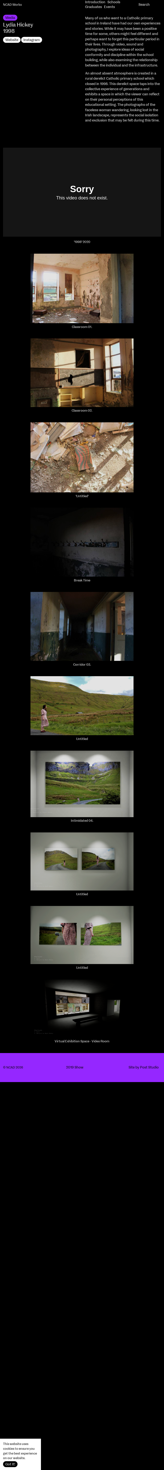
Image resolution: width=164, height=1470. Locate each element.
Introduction (95, 2)
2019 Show (74, 1067)
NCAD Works (12, 4)
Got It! (10, 1464)
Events (109, 7)
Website (11, 40)
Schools (113, 2)
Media (10, 18)
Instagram (31, 40)
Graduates (93, 7)
